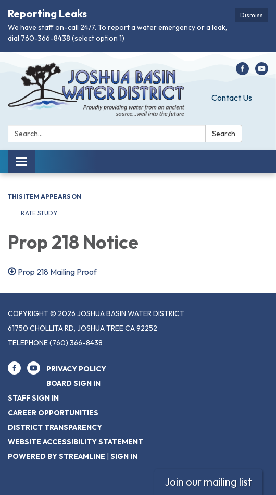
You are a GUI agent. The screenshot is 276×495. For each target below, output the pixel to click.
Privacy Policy (76, 368)
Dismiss (251, 15)
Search (223, 133)
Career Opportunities (53, 412)
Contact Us (231, 97)
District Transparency (55, 427)
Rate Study (39, 213)
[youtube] (261, 72)
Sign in (123, 456)
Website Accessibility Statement (75, 441)
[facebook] (242, 72)
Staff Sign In (33, 398)
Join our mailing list (208, 481)
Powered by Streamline (56, 456)
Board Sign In (73, 383)
